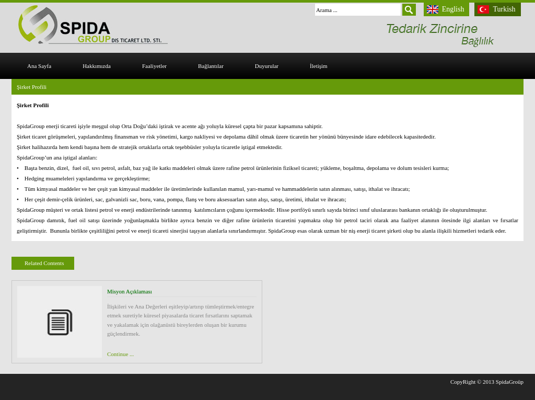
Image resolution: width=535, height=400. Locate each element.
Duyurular (266, 66)
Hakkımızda (97, 66)
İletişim (319, 66)
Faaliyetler (154, 66)
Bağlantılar (211, 66)
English (453, 9)
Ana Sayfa (39, 66)
